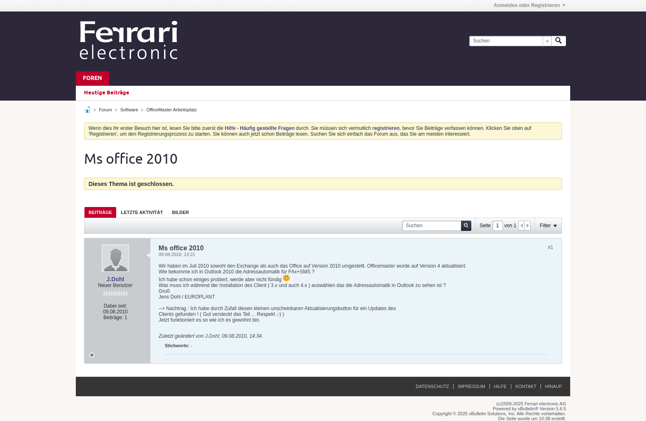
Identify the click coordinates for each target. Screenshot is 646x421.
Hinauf (553, 386)
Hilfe (500, 386)
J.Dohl (115, 279)
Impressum (471, 386)
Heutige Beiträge (106, 92)
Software (129, 109)
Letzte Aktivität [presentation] (142, 212)
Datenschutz (432, 386)
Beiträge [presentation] (100, 212)
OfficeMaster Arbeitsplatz (171, 109)
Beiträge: (113, 317)
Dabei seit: (115, 306)
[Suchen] (510, 41)
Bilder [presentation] (180, 212)
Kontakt (525, 386)
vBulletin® (528, 408)
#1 (550, 247)
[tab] (100, 212)
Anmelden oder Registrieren (529, 5)
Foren (92, 78)
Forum (105, 109)
